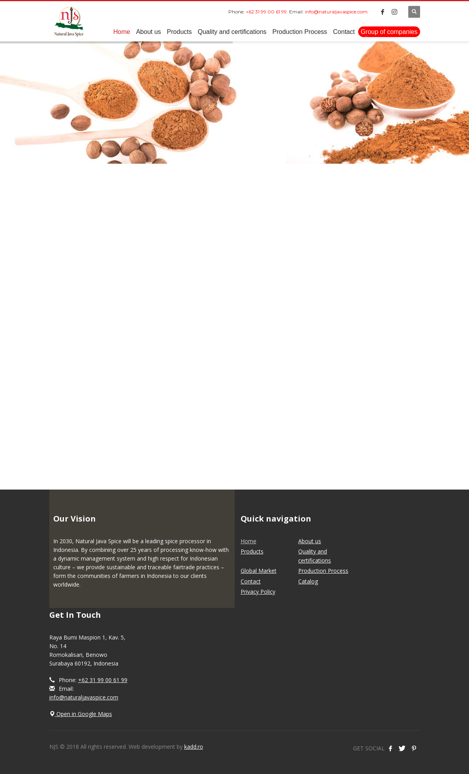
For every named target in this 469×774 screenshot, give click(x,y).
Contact (251, 581)
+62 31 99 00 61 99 (102, 680)
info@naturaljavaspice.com (83, 697)
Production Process (323, 570)
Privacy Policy (258, 591)
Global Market (259, 570)
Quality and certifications (314, 556)
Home (248, 541)
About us (309, 541)
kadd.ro (193, 746)
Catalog (308, 581)
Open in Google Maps (80, 714)
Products (252, 551)
